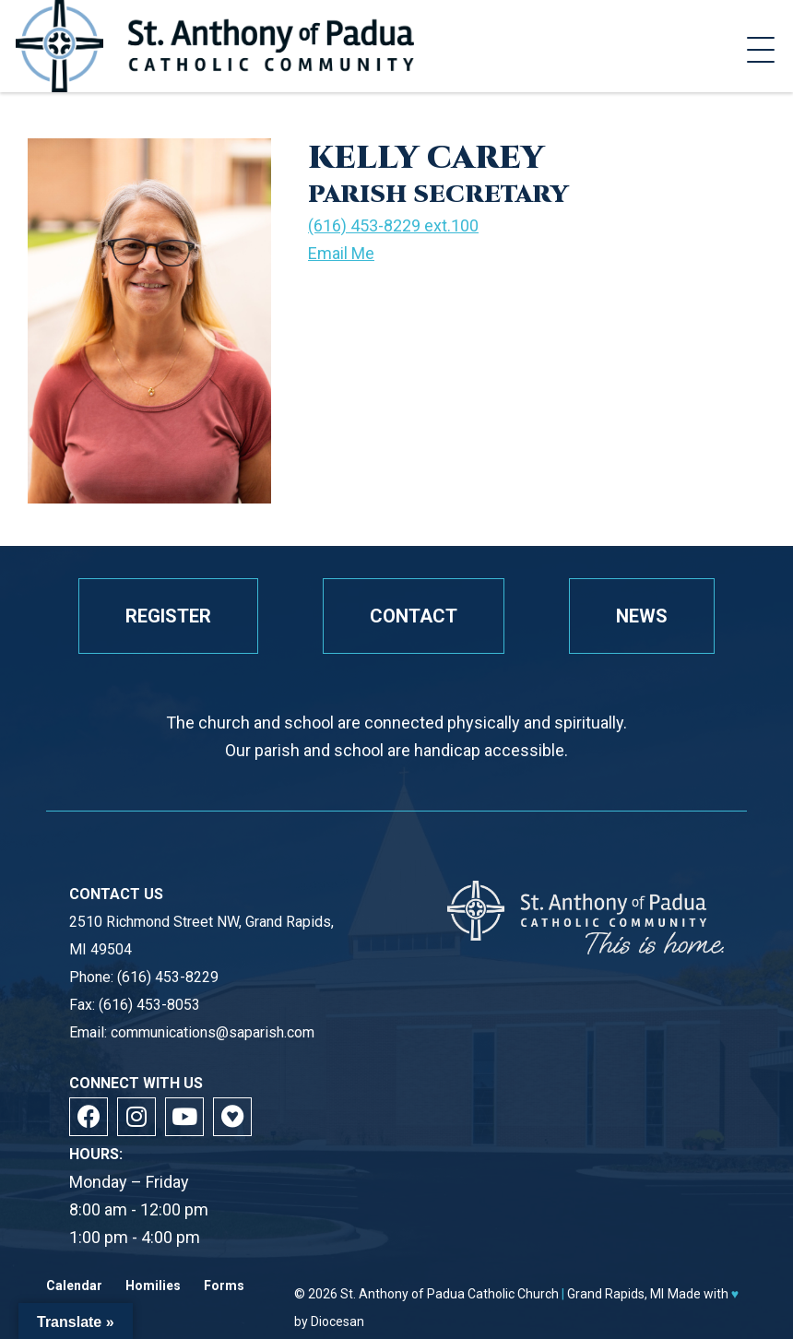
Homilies (153, 1286)
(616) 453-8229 (168, 977)
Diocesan (337, 1321)
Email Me (341, 253)
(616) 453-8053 (149, 1004)
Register (168, 616)
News (642, 616)
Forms (224, 1286)
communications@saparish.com (212, 1032)
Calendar (74, 1286)
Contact (413, 616)
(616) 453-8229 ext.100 (393, 225)
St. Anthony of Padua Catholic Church (449, 1293)
